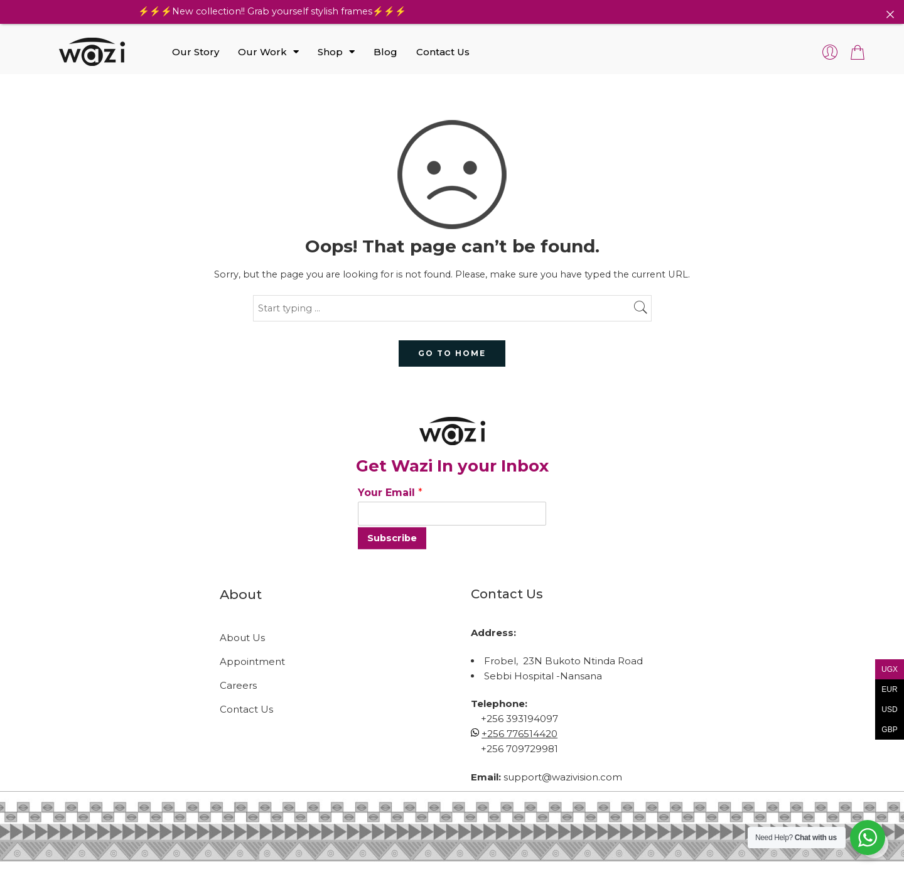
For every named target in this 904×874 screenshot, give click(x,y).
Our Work (268, 52)
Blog (385, 52)
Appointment (252, 661)
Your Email (390, 493)
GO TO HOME (452, 353)
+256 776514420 (519, 734)
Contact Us (443, 52)
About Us (242, 638)
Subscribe (392, 538)
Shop (336, 52)
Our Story (195, 52)
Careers (238, 685)
